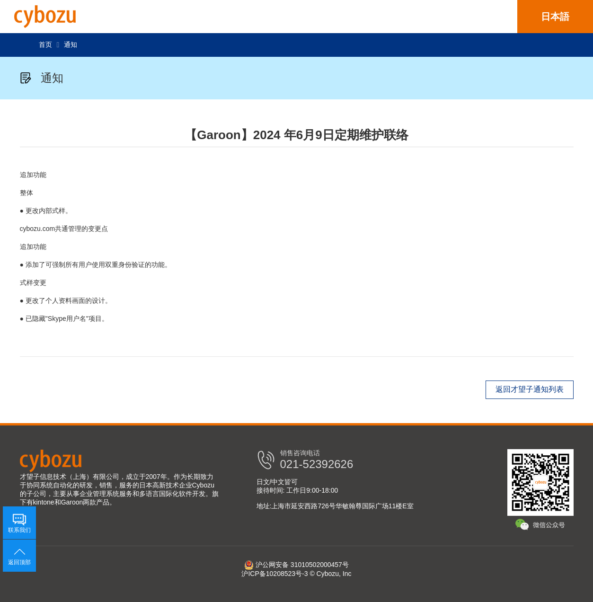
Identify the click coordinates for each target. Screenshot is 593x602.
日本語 (555, 16)
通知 (70, 44)
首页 (45, 44)
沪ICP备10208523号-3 (274, 573)
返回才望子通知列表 (530, 389)
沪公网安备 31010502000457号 (296, 564)
